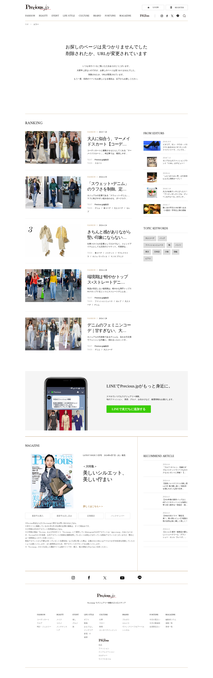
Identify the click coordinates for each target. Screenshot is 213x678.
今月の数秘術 (155, 623)
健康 (85, 637)
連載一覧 (169, 623)
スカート (98, 163)
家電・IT (87, 634)
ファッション (104, 649)
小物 (166, 252)
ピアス (148, 259)
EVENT (75, 615)
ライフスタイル (105, 659)
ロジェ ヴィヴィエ (99, 256)
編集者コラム (171, 620)
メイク (58, 620)
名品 (100, 645)
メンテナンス (61, 627)
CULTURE (104, 615)
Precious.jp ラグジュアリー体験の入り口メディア (106, 603)
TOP (27, 24)
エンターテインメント (108, 630)
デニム (97, 208)
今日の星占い (155, 620)
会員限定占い (155, 627)
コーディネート (43, 620)
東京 (147, 252)
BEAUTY (60, 615)
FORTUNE (154, 615)
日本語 (157, 252)
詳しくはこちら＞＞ (93, 506)
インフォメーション (106, 652)
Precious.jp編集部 (102, 160)
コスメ (58, 623)
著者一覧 (169, 627)
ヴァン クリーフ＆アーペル (134, 627)
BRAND (126, 615)
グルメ (74, 623)
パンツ (178, 245)
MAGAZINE (171, 615)
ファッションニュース (104, 301)
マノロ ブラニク (117, 256)
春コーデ (107, 208)
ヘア (58, 630)
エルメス (126, 623)
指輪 (175, 252)
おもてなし (88, 627)
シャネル (126, 630)
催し (74, 620)
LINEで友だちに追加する (129, 409)
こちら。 (76, 523)
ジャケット (109, 253)
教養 (101, 627)
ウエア (39, 623)
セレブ (118, 301)
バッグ (162, 238)
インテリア (88, 630)
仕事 (101, 620)
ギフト (86, 620)
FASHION (91, 132)
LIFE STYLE (89, 615)
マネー (102, 623)
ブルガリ (126, 620)
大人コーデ (118, 208)
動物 (85, 623)
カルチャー (103, 656)
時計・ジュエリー (44, 627)
